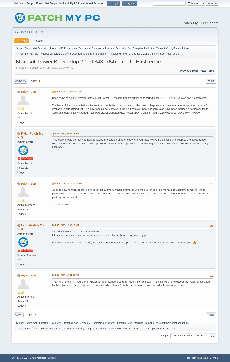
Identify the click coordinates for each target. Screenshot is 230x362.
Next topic (207, 70)
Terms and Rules (200, 358)
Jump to (165, 335)
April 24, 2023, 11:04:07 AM (68, 91)
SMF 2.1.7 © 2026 (20, 358)
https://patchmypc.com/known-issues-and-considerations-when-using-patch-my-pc (99, 235)
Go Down (20, 81)
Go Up (18, 315)
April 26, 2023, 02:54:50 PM (65, 275)
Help (188, 358)
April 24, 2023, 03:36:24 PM (65, 133)
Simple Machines (38, 358)
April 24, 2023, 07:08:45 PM (68, 183)
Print (211, 81)
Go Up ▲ (214, 358)
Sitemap (52, 358)
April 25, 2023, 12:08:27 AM (65, 225)
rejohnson (28, 91)
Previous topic (189, 70)
